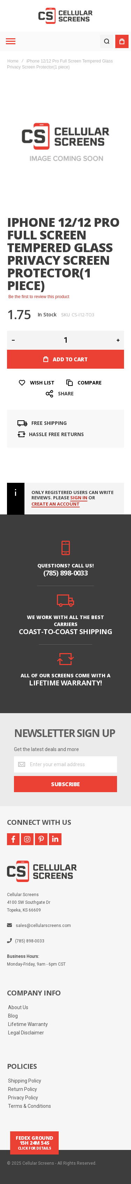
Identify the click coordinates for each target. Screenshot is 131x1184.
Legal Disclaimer (26, 1032)
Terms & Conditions (29, 1106)
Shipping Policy (24, 1081)
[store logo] (65, 16)
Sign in (78, 498)
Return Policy (22, 1089)
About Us (18, 1007)
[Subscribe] (65, 784)
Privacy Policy (23, 1097)
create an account (55, 504)
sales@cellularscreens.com (43, 925)
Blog (13, 1016)
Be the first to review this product (38, 296)
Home (13, 61)
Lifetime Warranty (28, 1024)
